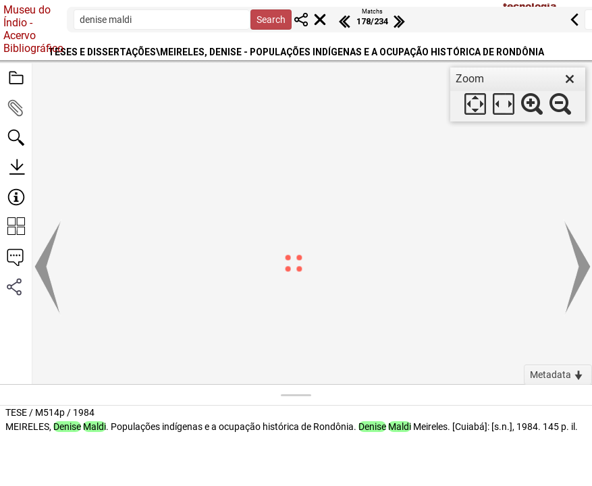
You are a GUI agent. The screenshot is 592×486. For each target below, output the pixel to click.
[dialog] (517, 95)
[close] (570, 79)
